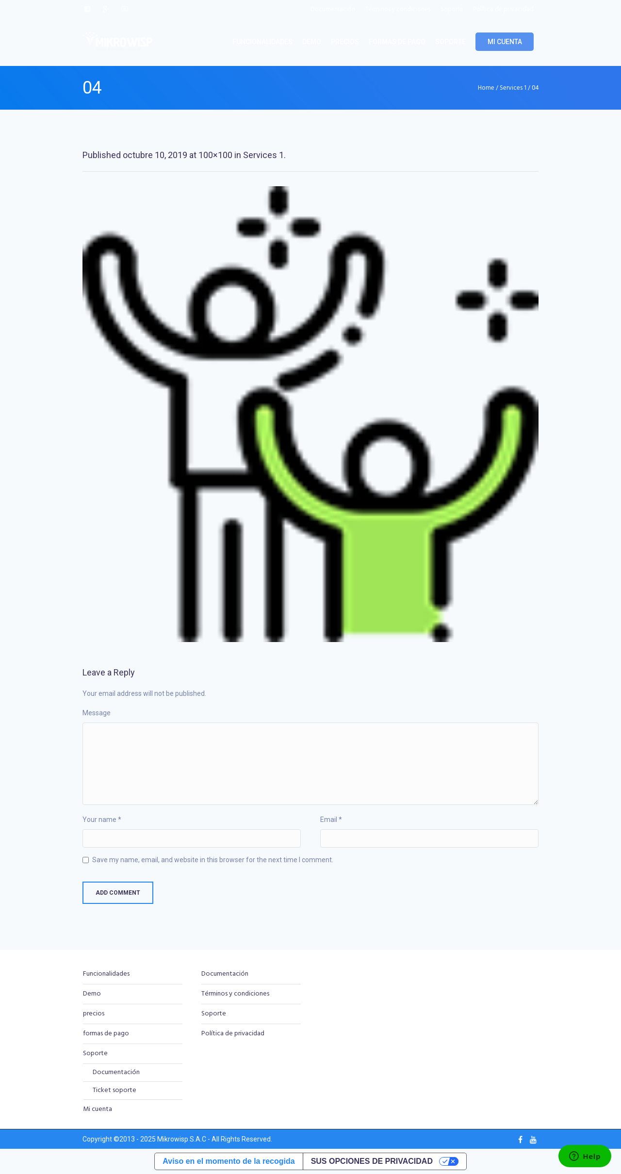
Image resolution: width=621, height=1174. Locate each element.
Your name (101, 819)
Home (486, 88)
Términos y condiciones (235, 993)
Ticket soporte (114, 1090)
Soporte (95, 1053)
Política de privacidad (232, 1033)
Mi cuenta (97, 1109)
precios (93, 1013)
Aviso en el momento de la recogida (228, 1161)
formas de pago (106, 1033)
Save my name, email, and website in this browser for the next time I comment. (212, 860)
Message (96, 713)
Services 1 (513, 88)
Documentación (116, 1072)
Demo (92, 993)
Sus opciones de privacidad (372, 1161)
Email (331, 819)
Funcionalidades (106, 974)
